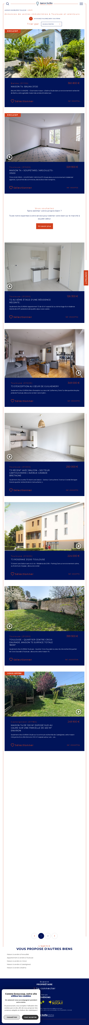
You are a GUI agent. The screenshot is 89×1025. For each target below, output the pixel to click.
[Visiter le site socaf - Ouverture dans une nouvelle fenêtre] (56, 1002)
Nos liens (43, 1010)
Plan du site (20, 1010)
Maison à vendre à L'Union (17, 961)
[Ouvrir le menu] (81, 4)
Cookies (69, 1010)
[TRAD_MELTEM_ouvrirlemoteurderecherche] (7, 3)
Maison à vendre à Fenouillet (18, 954)
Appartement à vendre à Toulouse (20, 958)
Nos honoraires (52, 1010)
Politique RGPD (62, 1010)
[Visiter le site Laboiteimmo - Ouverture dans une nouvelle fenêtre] (44, 1018)
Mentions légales (30, 1010)
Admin (38, 1010)
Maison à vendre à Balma (16, 968)
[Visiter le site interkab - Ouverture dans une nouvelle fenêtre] (35, 1002)
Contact (86, 278)
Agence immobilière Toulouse (15, 10)
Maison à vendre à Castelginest (19, 964)
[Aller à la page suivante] (55, 936)
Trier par (33, 24)
